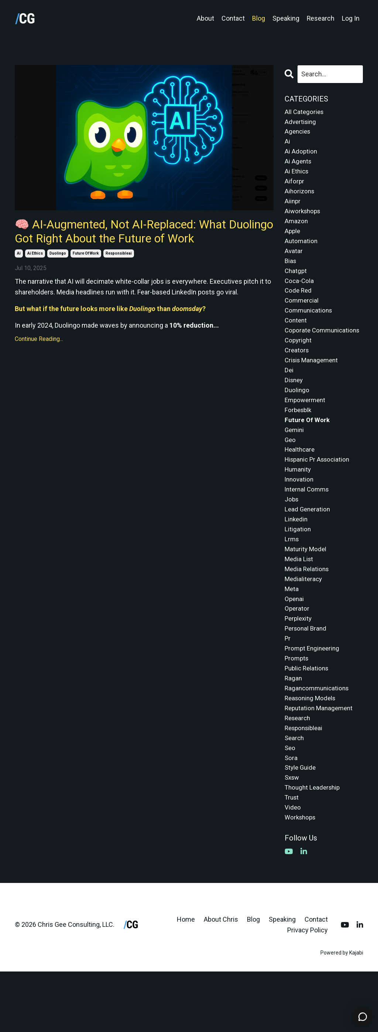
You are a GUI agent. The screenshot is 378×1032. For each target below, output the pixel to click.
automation (302, 250)
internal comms (308, 526)
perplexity (299, 665)
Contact (232, 18)
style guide (301, 824)
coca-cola (300, 293)
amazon (297, 229)
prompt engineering (314, 696)
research (299, 771)
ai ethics (35, 273)
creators (297, 378)
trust (292, 856)
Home (186, 980)
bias (291, 271)
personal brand (307, 675)
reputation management (321, 760)
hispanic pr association (319, 494)
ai (19, 273)
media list (300, 601)
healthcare (301, 484)
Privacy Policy (307, 990)
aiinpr (293, 208)
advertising (301, 123)
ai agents (299, 165)
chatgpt (296, 282)
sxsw (293, 835)
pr (288, 686)
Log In (351, 18)
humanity (299, 505)
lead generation (308, 548)
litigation (298, 569)
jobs (292, 537)
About (205, 18)
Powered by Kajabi (341, 1013)
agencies (298, 133)
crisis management (313, 388)
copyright (299, 367)
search (295, 792)
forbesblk (299, 441)
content (296, 335)
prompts (297, 707)
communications (310, 324)
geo (290, 473)
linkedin (297, 558)
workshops (301, 877)
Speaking (285, 18)
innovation (300, 516)
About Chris (221, 980)
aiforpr (295, 186)
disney (295, 410)
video (293, 866)
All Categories (305, 112)
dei (289, 399)
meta (292, 632)
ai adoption (301, 155)
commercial (302, 314)
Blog (258, 18)
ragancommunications (319, 739)
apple (293, 240)
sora (291, 813)
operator (297, 654)
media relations (308, 611)
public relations (308, 718)
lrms (292, 579)
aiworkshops (304, 218)
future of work (86, 273)
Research (320, 18)
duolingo (57, 273)
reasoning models (312, 749)
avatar (294, 261)
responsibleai (119, 273)
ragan (294, 728)
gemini (295, 463)
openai (295, 643)
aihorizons (300, 197)
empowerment (306, 431)
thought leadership (314, 845)
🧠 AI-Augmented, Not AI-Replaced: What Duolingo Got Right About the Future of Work (136, 241)
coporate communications (310, 351)
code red (299, 303)
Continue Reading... (39, 359)
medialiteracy (304, 622)
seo (290, 803)
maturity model (306, 590)
